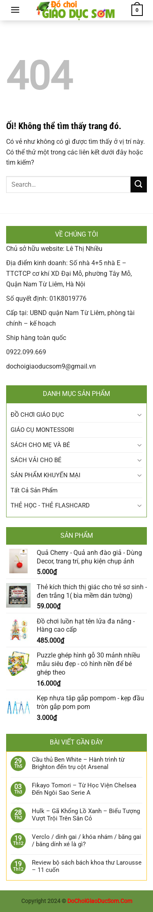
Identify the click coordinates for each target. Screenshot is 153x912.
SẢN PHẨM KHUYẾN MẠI (45, 475)
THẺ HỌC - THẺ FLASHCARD (50, 505)
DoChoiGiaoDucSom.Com (99, 901)
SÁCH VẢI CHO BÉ (36, 460)
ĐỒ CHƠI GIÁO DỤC (37, 414)
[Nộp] (139, 184)
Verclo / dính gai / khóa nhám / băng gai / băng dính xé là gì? (86, 840)
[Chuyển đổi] (139, 415)
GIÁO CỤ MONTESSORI (42, 430)
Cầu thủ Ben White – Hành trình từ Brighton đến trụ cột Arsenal (78, 763)
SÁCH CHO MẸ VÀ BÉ (40, 445)
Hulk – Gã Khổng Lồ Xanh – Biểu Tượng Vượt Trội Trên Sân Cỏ (86, 814)
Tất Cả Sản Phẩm (34, 490)
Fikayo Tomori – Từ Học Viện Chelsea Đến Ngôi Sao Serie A (84, 789)
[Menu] (15, 10)
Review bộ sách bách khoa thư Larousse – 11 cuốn (87, 866)
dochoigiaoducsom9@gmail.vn (51, 366)
